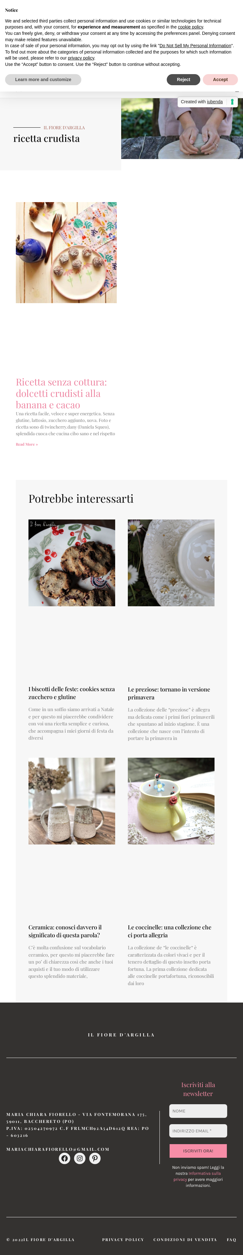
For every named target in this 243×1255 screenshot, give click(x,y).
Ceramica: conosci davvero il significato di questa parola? (65, 931)
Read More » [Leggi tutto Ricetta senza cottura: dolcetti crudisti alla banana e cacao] (27, 444)
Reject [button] (183, 79)
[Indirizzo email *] (198, 1130)
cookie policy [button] (190, 26)
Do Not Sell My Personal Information (195, 45)
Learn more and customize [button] (43, 79)
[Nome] (198, 1111)
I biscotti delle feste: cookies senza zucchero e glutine (71, 693)
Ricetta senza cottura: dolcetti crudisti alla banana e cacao (61, 393)
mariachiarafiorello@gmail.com (57, 1149)
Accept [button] (220, 79)
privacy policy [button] (81, 58)
